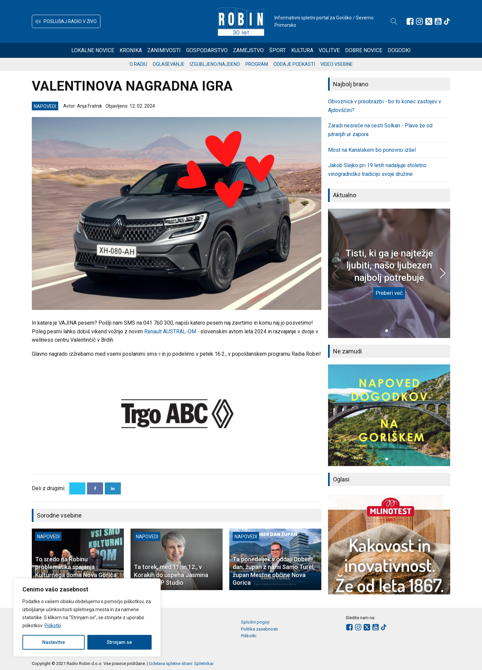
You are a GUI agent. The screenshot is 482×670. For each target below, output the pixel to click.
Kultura (302, 50)
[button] (66, 21)
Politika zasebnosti (259, 629)
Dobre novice (363, 50)
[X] (77, 488)
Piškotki (53, 625)
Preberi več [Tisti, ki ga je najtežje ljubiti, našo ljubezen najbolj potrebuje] (389, 293)
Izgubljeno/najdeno (215, 64)
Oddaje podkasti (294, 64)
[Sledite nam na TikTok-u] (447, 21)
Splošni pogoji (255, 622)
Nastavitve (53, 642)
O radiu (138, 64)
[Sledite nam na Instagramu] (419, 21)
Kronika (130, 50)
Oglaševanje (168, 64)
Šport (277, 50)
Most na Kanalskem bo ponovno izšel (372, 150)
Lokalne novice (92, 50)
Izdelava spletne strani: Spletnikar (181, 663)
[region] (87, 617)
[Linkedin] (113, 488)
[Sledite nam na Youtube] (438, 21)
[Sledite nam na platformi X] (429, 21)
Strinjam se (119, 642)
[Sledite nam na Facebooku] (410, 21)
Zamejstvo (248, 50)
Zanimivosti (164, 50)
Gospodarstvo (207, 50)
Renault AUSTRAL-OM (170, 331)
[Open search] (394, 21)
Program (256, 64)
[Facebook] (95, 488)
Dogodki (399, 50)
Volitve (329, 50)
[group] (389, 415)
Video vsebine (336, 64)
